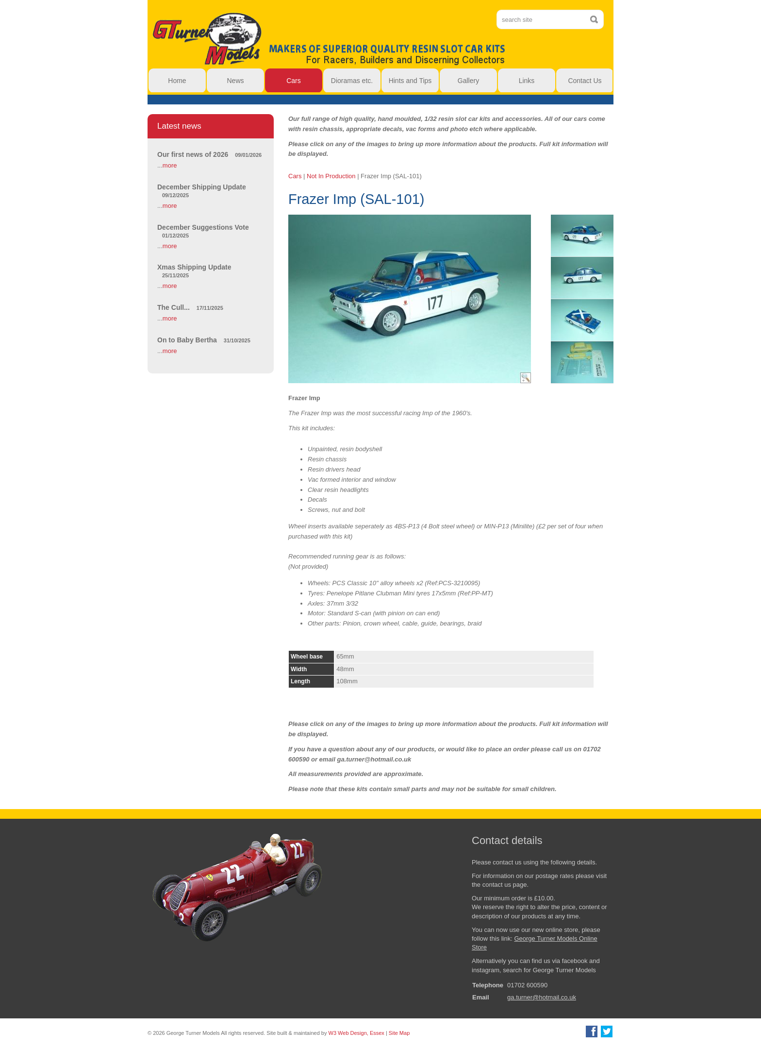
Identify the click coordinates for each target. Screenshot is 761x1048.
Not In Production (331, 176)
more (170, 165)
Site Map (399, 1033)
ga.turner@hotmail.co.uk (541, 997)
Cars (294, 176)
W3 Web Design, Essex (356, 1033)
